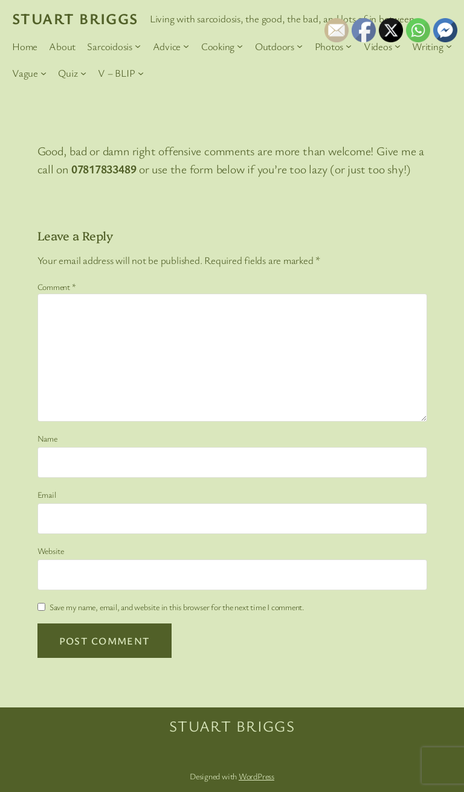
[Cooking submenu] (240, 46)
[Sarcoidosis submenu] (138, 46)
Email (46, 494)
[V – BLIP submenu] (141, 73)
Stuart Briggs (75, 18)
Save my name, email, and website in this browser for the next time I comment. (177, 607)
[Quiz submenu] (83, 73)
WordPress (256, 776)
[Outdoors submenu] (300, 46)
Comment (56, 286)
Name (47, 438)
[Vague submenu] (43, 73)
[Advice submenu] (186, 46)
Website (50, 550)
